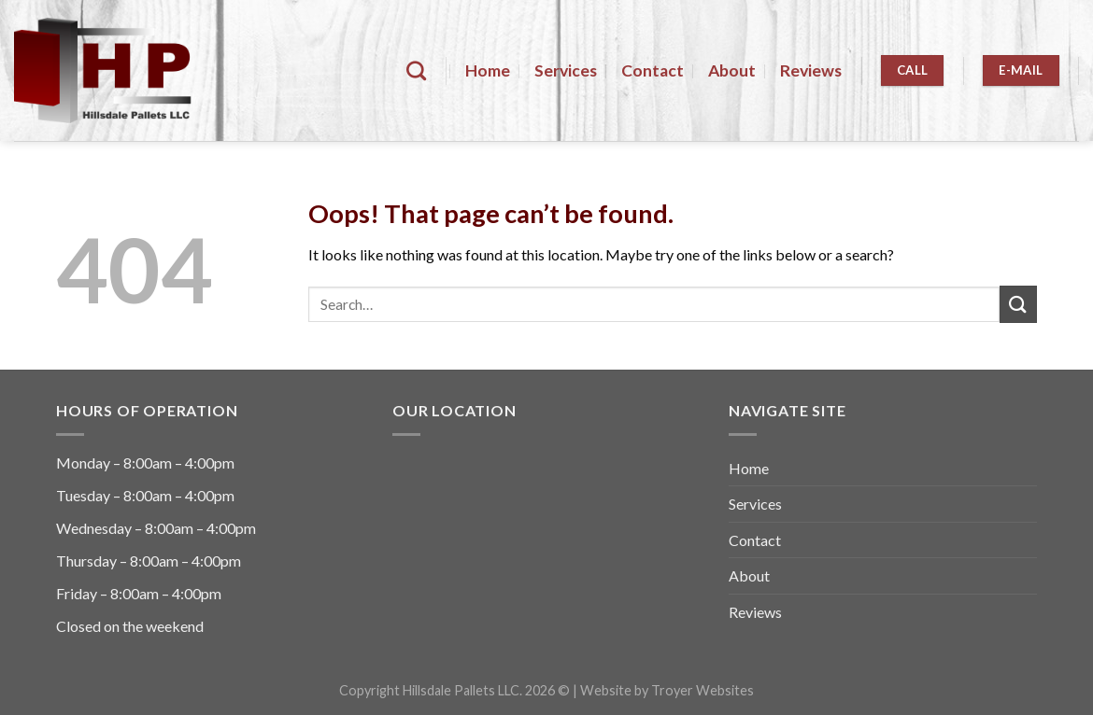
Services (565, 70)
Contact (652, 70)
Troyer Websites (702, 690)
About (732, 70)
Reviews (811, 70)
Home (487, 70)
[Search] (416, 70)
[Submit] (1018, 304)
